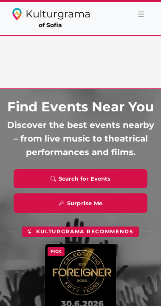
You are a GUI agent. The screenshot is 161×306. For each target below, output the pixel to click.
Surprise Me (81, 203)
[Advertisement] (81, 60)
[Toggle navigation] (141, 14)
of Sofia (50, 25)
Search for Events (80, 178)
